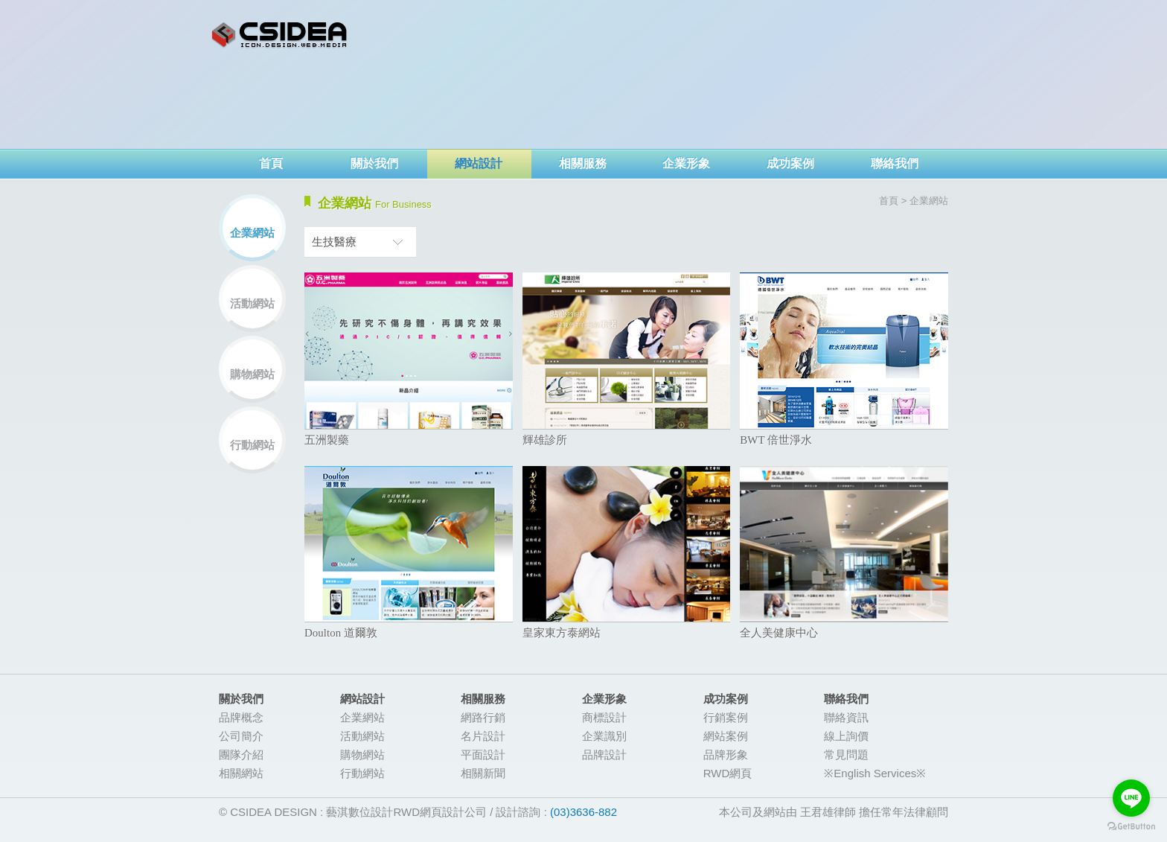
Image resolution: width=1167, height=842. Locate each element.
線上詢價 (846, 736)
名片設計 (483, 736)
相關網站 (241, 773)
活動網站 (252, 303)
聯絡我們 (894, 163)
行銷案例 (725, 717)
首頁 (271, 163)
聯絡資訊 (846, 717)
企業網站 (252, 232)
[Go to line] (1131, 798)
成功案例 (790, 163)
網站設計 (478, 163)
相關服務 (583, 163)
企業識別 (604, 736)
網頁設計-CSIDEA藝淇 (279, 35)
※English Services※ (875, 773)
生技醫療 (334, 241)
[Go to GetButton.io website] (1131, 827)
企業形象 (686, 163)
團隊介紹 (241, 754)
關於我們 (374, 163)
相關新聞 (483, 773)
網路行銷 (483, 717)
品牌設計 (604, 754)
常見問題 (846, 754)
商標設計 (604, 717)
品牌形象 (725, 754)
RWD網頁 (727, 773)
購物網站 (252, 374)
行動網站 (252, 444)
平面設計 (483, 754)
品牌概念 (241, 717)
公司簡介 (241, 736)
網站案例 (725, 736)
